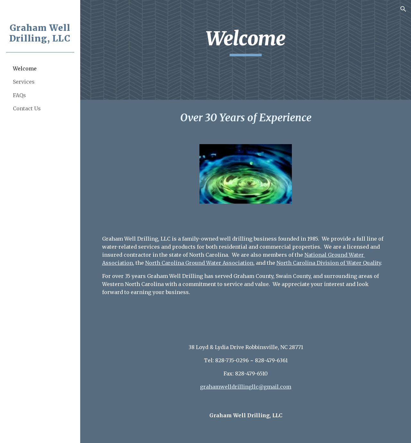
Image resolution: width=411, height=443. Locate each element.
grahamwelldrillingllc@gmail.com (245, 386)
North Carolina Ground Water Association (199, 263)
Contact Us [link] (27, 108)
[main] (246, 41)
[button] (403, 9)
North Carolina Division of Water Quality (328, 263)
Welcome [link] (25, 68)
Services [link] (24, 81)
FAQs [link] (19, 95)
